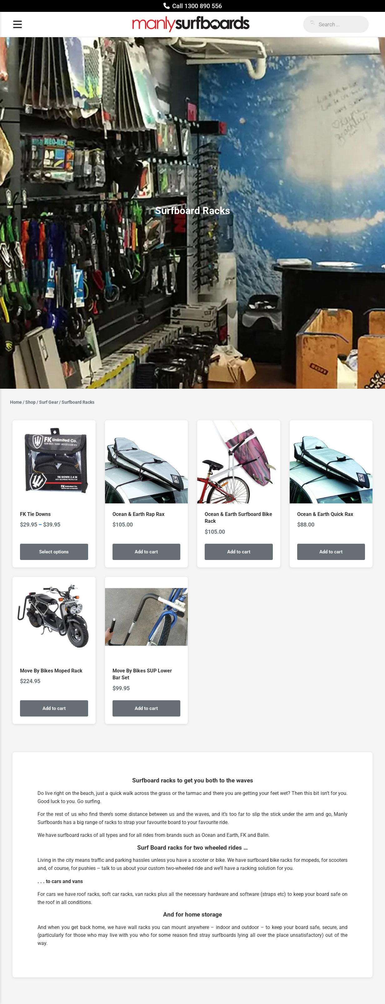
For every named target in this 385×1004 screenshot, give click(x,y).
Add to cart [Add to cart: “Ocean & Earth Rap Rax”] (146, 552)
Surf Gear (48, 402)
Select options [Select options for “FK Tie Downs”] (54, 552)
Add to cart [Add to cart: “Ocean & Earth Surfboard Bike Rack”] (238, 552)
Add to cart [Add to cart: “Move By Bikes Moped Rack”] (54, 708)
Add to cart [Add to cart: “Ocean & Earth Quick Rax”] (330, 552)
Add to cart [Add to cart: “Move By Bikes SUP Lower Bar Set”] (146, 708)
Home (16, 402)
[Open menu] (17, 24)
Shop (30, 402)
